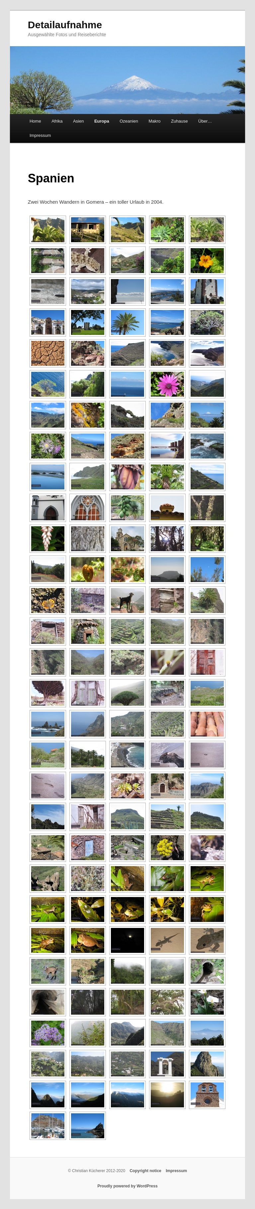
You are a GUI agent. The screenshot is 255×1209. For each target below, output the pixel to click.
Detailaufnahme (65, 24)
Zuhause (179, 121)
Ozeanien (129, 121)
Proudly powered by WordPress (127, 1186)
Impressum (40, 135)
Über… (205, 121)
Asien (78, 121)
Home (35, 121)
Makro (154, 121)
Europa (101, 121)
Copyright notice (145, 1170)
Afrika (56, 121)
